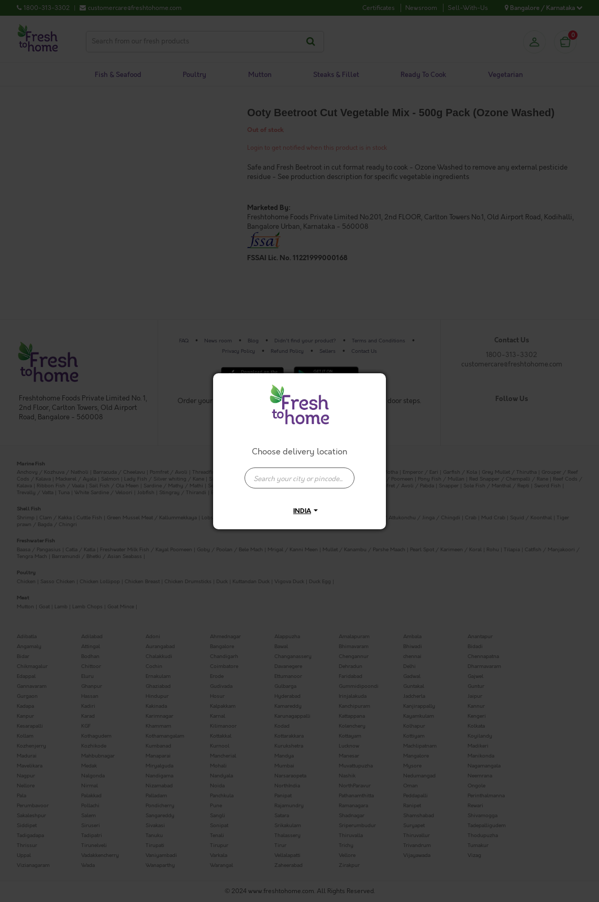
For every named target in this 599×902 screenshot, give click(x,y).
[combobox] (299, 472)
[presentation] (299, 477)
